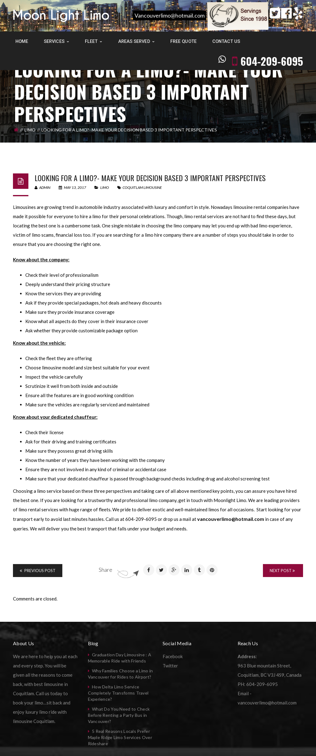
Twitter (170, 665)
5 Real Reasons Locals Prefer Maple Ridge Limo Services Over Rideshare (120, 737)
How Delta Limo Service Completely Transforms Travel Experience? (118, 693)
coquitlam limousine (142, 187)
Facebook (173, 656)
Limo (29, 129)
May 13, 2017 (73, 187)
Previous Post (38, 570)
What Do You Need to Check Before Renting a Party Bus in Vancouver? (119, 715)
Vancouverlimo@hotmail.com (170, 15)
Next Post (282, 570)
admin (42, 187)
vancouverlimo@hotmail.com (230, 519)
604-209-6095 (271, 41)
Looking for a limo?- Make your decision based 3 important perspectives (150, 177)
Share (105, 569)
